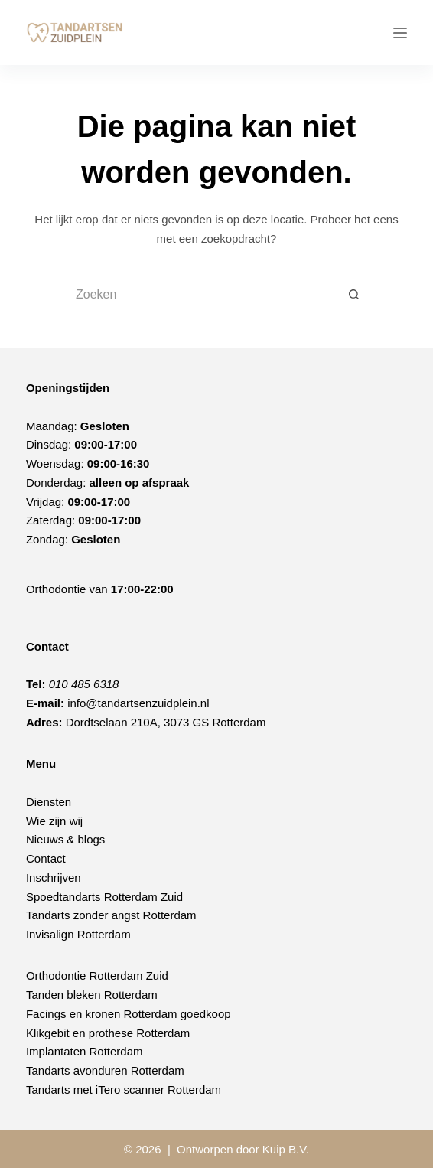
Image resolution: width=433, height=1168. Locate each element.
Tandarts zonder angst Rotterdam (111, 915)
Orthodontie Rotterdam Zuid (97, 975)
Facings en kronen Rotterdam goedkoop (128, 1013)
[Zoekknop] (354, 294)
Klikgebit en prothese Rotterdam (108, 1032)
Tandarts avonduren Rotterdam (105, 1070)
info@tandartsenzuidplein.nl (138, 703)
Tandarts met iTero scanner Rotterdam (123, 1089)
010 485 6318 (84, 683)
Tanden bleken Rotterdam (92, 994)
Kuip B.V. (285, 1149)
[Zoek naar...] (201, 294)
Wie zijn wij (54, 820)
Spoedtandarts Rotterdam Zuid (104, 896)
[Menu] (400, 33)
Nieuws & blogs (65, 839)
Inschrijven (53, 877)
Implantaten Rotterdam (84, 1051)
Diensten (48, 801)
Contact (46, 858)
